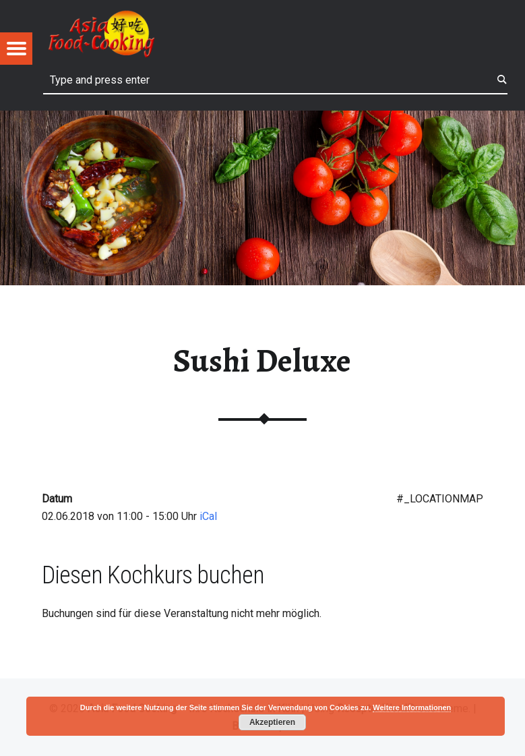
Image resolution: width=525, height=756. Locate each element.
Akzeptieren (272, 722)
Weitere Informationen (412, 707)
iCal (208, 516)
